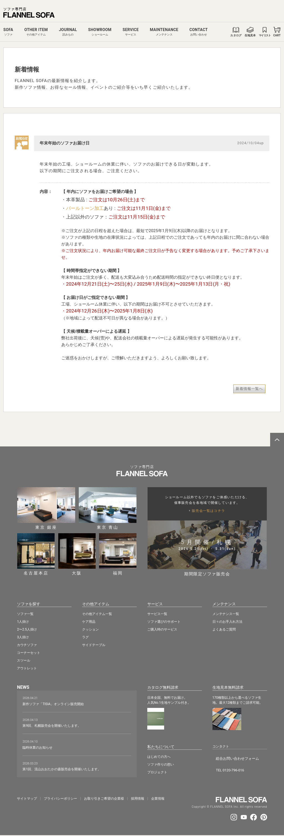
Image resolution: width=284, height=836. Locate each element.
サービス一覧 (157, 613)
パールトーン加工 (85, 208)
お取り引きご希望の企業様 (104, 797)
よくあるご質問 (224, 629)
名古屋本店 (36, 554)
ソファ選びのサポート (164, 621)
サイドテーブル (93, 644)
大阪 (77, 554)
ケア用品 (88, 621)
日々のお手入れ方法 (227, 621)
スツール (23, 660)
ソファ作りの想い (160, 763)
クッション (90, 629)
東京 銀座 (46, 508)
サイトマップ (27, 797)
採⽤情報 (137, 797)
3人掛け (23, 637)
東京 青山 (108, 508)
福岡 (117, 554)
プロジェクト (157, 771)
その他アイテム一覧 (97, 613)
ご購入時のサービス (162, 629)
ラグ (85, 637)
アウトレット (27, 668)
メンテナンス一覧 (225, 613)
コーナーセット (28, 652)
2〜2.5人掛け (27, 629)
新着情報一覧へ (249, 389)
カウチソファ (27, 644)
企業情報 (157, 797)
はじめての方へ (159, 755)
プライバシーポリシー (60, 797)
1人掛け (23, 621)
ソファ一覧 (25, 613)
